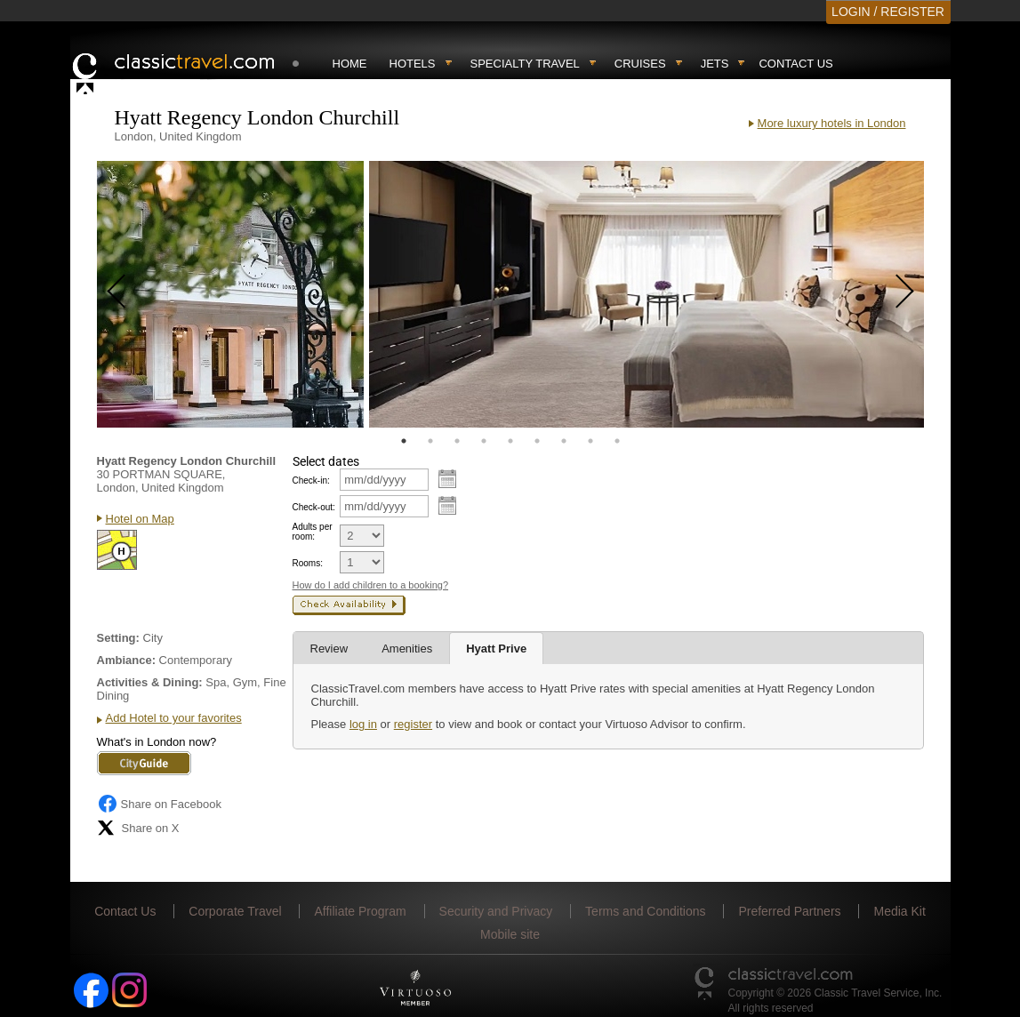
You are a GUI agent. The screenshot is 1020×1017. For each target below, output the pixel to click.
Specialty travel (525, 63)
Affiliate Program (360, 911)
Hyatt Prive (496, 648)
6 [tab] (537, 441)
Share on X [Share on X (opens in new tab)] (138, 828)
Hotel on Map (140, 518)
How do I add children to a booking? (371, 585)
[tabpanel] (230, 294)
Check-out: (314, 507)
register (413, 724)
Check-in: (311, 480)
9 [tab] (617, 441)
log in (363, 724)
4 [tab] (484, 441)
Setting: (118, 638)
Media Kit (899, 911)
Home (350, 63)
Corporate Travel (235, 911)
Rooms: (308, 563)
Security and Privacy (496, 911)
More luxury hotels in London (832, 123)
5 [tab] (510, 441)
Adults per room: (313, 531)
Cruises (640, 63)
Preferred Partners (789, 911)
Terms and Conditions (645, 911)
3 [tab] (457, 441)
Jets (715, 63)
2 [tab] (430, 441)
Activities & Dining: (150, 682)
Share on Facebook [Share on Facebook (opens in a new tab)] (159, 803)
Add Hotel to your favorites (174, 718)
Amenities (406, 648)
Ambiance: (126, 660)
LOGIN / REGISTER (887, 11)
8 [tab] (590, 441)
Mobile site (510, 934)
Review (329, 648)
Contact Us (795, 63)
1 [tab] (404, 441)
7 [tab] (564, 441)
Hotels (413, 63)
